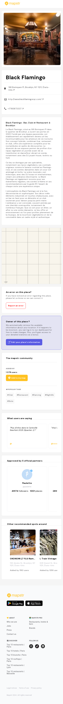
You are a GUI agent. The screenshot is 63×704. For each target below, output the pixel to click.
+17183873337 (15, 108)
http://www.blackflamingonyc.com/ (25, 99)
